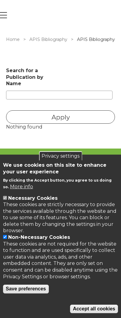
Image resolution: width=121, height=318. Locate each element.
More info (21, 186)
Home (13, 39)
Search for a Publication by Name (24, 77)
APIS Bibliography (48, 39)
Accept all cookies (94, 308)
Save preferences (26, 288)
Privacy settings (60, 156)
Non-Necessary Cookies (39, 237)
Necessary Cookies (33, 198)
